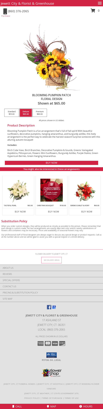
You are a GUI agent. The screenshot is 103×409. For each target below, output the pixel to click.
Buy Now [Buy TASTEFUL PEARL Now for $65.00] (20, 211)
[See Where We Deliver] (51, 260)
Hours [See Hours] (85, 406)
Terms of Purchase (52, 398)
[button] (95, 11)
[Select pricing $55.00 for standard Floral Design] (11, 113)
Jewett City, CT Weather (36, 393)
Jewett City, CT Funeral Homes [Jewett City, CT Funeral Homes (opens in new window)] (19, 384)
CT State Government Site (65, 393)
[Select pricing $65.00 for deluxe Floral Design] (26, 113)
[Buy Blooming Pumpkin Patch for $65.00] (51, 163)
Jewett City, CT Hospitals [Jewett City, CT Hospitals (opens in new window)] (51, 384)
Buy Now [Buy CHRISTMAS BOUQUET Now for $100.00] (53, 211)
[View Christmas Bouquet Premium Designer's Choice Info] (51, 190)
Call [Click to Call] (17, 406)
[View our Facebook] (49, 308)
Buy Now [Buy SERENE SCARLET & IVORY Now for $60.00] (86, 211)
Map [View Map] (51, 406)
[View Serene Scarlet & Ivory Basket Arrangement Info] (85, 190)
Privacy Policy (32, 398)
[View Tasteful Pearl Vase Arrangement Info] (18, 190)
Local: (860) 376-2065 (51, 329)
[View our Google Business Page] (54, 308)
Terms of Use (72, 398)
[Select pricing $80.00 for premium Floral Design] (40, 113)
